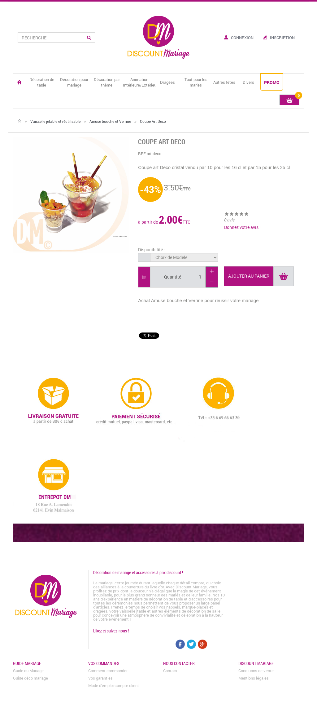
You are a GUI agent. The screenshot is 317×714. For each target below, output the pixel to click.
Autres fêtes (224, 82)
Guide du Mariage (28, 670)
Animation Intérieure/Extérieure (139, 82)
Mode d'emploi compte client (113, 685)
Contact (170, 670)
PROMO (272, 82)
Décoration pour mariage (74, 82)
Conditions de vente (256, 670)
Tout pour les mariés (196, 82)
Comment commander (108, 670)
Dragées (167, 82)
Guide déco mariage (30, 678)
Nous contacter (179, 663)
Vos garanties (100, 678)
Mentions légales (253, 678)
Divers (248, 82)
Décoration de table (41, 82)
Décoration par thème (107, 82)
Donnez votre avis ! (242, 227)
